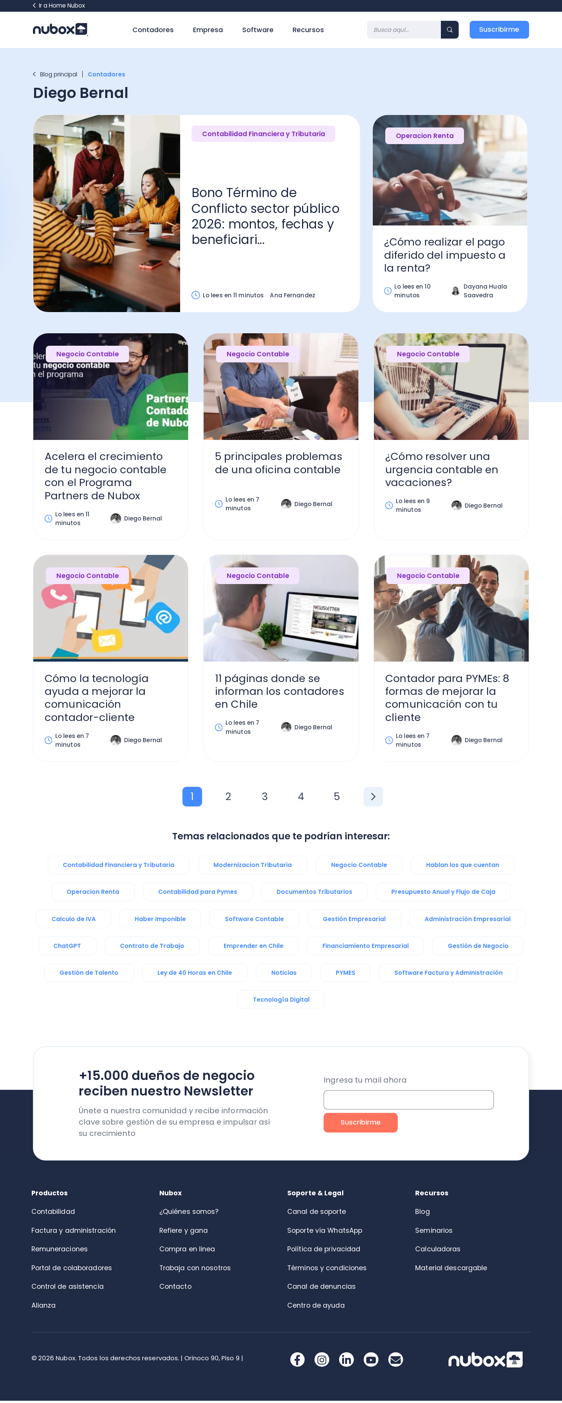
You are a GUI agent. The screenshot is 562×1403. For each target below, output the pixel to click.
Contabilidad (53, 1213)
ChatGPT (67, 948)
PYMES (345, 975)
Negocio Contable (88, 355)
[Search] (404, 30)
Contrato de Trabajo (152, 948)
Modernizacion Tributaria (252, 867)
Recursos (308, 29)
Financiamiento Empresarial (365, 948)
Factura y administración (73, 1232)
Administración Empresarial (468, 921)
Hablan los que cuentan (462, 867)
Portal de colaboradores (71, 1270)
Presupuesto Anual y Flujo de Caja (443, 894)
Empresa (208, 29)
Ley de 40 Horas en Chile (194, 975)
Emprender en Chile (253, 948)
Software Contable (254, 921)
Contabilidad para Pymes (197, 894)
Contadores (153, 29)
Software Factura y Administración (448, 975)
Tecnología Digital (281, 1002)
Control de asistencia (67, 1288)
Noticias (284, 975)
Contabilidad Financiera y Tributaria (263, 134)
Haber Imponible (160, 921)
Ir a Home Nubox (58, 5)
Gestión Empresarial (354, 921)
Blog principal (55, 74)
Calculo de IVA (73, 921)
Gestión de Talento (88, 975)
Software (258, 29)
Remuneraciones (59, 1251)
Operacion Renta (425, 136)
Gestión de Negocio (478, 948)
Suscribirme (499, 29)
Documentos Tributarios (314, 894)
